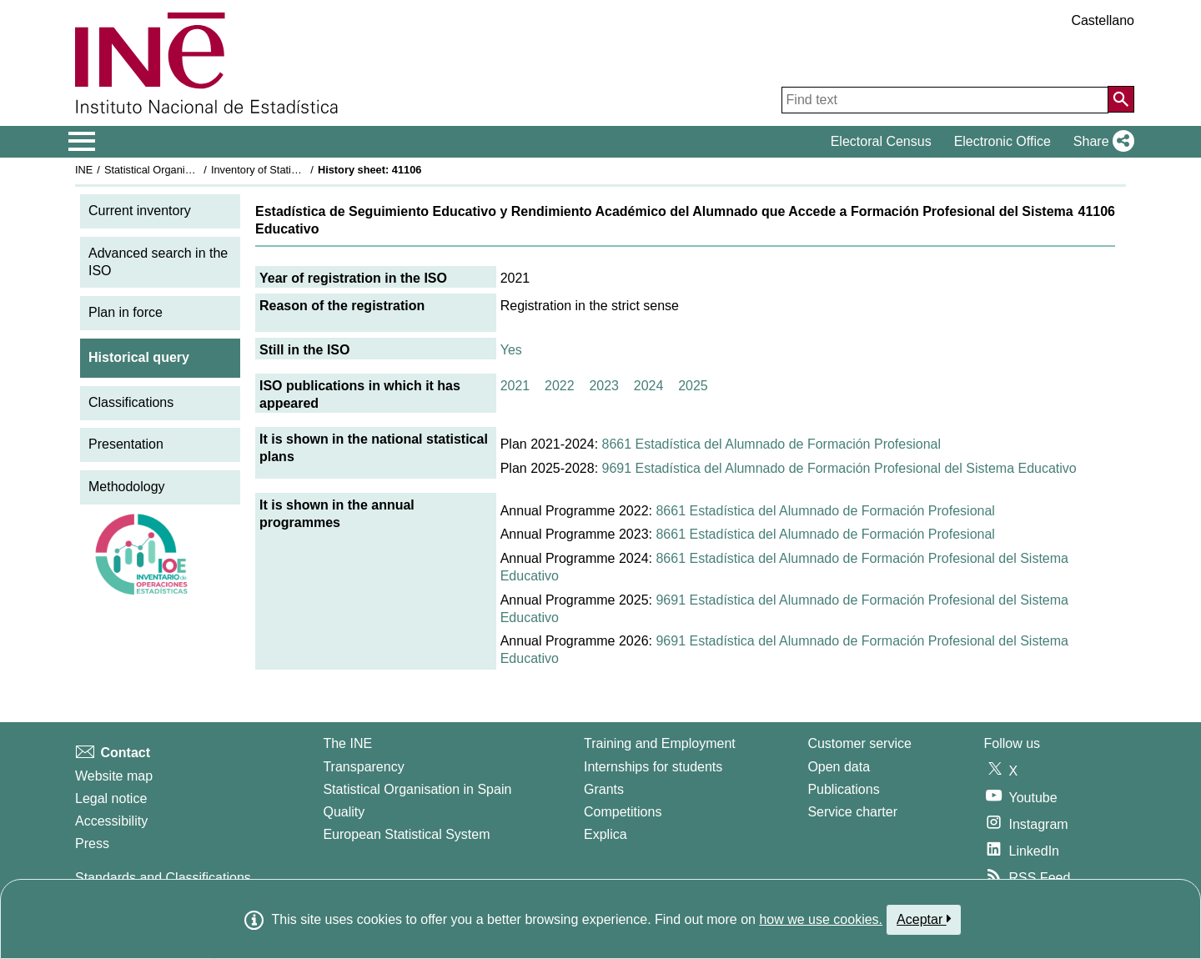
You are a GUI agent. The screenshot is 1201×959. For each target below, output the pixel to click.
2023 (604, 386)
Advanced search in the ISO (158, 262)
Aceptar (924, 918)
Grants (604, 789)
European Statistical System (406, 834)
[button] (1100, 142)
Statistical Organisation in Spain (179, 169)
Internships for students (653, 767)
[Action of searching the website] (1121, 99)
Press (92, 843)
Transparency (363, 767)
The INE (347, 743)
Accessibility (111, 821)
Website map (114, 776)
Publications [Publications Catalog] (843, 789)
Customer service (859, 743)
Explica (605, 834)
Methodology (126, 487)
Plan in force (125, 312)
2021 (515, 386)
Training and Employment (660, 743)
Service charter (852, 812)
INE (84, 169)
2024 (649, 386)
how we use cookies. (820, 919)
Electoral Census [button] (881, 141)
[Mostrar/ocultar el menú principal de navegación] (82, 142)
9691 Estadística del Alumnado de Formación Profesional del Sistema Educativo (839, 468)
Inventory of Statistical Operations (290, 169)
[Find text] (944, 100)
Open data (838, 767)
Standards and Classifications (163, 878)
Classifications (130, 402)
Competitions (622, 812)
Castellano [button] (1102, 20)
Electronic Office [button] (1002, 141)
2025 (693, 386)
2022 (560, 386)
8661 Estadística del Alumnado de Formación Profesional (771, 444)
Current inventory (139, 210)
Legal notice (111, 798)
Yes (511, 350)
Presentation (125, 444)
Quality (343, 812)
